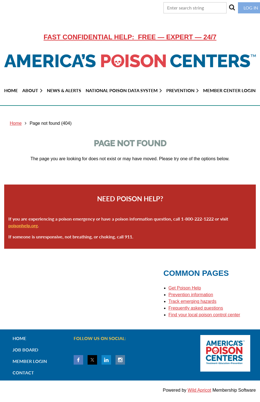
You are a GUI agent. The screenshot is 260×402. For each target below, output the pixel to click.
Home (16, 123)
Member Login (30, 361)
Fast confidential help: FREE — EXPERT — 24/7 (130, 37)
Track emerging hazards (192, 301)
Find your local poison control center (204, 314)
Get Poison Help (184, 288)
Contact (23, 372)
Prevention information (190, 294)
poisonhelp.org (23, 225)
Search (232, 7)
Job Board (25, 349)
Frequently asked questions (195, 308)
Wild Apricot (199, 390)
